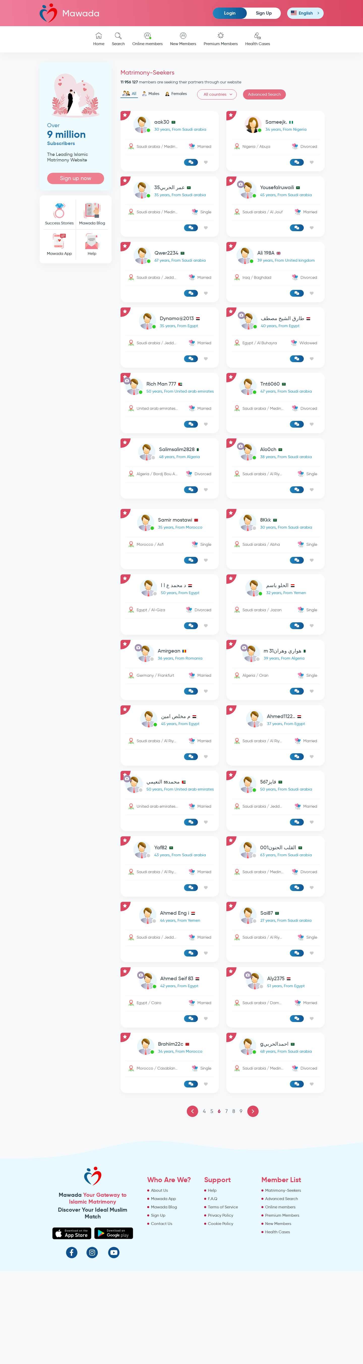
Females (176, 93)
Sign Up (264, 13)
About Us (159, 1190)
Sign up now (75, 178)
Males (150, 93)
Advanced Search (264, 94)
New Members (183, 39)
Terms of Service (223, 1207)
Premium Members (221, 39)
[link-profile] (170, 125)
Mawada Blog (92, 214)
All (129, 94)
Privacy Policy (220, 1215)
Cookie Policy (220, 1223)
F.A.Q (212, 1198)
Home (98, 39)
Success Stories (59, 214)
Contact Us (161, 1223)
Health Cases (257, 39)
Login (229, 13)
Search (118, 39)
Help (92, 244)
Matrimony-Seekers (283, 1190)
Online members (147, 39)
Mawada (70, 13)
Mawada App (59, 244)
